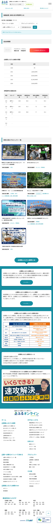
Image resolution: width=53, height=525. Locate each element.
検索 (35, 27)
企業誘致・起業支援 (34, 460)
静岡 (43, 504)
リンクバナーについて (34, 481)
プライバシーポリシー (34, 483)
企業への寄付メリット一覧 (9, 457)
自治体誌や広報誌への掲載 (9, 479)
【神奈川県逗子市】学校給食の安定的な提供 (12, 246)
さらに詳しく (26, 282)
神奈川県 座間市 (31, 193)
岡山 (26, 512)
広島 (29, 512)
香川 (26, 513)
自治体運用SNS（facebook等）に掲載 (12, 476)
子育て (11, 167)
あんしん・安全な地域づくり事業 (35, 190)
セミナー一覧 (32, 446)
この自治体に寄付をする (39, 50)
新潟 (34, 502)
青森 (9, 502)
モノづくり (38, 167)
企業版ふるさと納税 (8, 423)
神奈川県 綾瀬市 (5, 167)
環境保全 (43, 167)
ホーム (4, 420)
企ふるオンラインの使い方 (9, 428)
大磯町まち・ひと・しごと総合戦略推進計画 (12, 190)
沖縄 (34, 515)
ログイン (5, 488)
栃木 (23, 502)
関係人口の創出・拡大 (31, 195)
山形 (12, 504)
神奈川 (26, 504)
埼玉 (29, 502)
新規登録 (5, 491)
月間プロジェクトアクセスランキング (38, 430)
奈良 (9, 513)
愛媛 (29, 513)
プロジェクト (32, 454)
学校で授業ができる (8, 469)
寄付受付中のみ (26, 27)
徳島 (23, 513)
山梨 (34, 504)
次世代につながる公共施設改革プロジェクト (37, 218)
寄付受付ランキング (44, 8)
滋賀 (9, 512)
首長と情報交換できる (8, 464)
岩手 (13, 502)
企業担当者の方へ (7, 435)
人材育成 (12, 193)
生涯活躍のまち (45, 193)
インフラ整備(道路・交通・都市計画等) (10, 195)
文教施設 (37, 221)
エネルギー (12, 223)
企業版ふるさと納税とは (9, 426)
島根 (23, 512)
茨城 (20, 502)
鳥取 (20, 512)
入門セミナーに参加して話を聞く (37, 437)
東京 (23, 504)
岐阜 (40, 504)
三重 (5, 512)
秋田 (9, 504)
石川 (40, 502)
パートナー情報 (33, 476)
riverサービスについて (8, 430)
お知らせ (30, 441)
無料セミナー (32, 444)
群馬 (26, 502)
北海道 (6, 502)
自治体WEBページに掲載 (9, 467)
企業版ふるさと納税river (10, 485)
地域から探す (26, 8)
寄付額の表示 (29, 4)
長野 (37, 504)
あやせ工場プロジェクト (33, 162)
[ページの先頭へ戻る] (48, 513)
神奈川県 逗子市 (5, 223)
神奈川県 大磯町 (5, 193)
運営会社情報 (32, 474)
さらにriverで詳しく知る (9, 440)
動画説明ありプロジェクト (35, 422)
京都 (12, 512)
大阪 (15, 512)
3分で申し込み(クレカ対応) (35, 425)
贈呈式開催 (6, 462)
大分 (34, 513)
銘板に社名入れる (7, 474)
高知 (20, 515)
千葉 (20, 504)
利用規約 (31, 486)
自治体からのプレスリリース (10, 481)
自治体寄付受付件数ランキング (36, 432)
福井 (43, 502)
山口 (20, 513)
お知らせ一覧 (32, 449)
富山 (37, 502)
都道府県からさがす (9, 498)
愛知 (34, 505)
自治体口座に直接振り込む (35, 427)
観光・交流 (32, 467)
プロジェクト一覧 (8, 8)
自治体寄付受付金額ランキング (36, 434)
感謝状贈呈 (6, 460)
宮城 (5, 504)
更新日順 (15, 20)
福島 (15, 504)
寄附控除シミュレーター (9, 438)
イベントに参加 (7, 472)
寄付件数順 (9, 20)
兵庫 (5, 513)
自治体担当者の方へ (8, 433)
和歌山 (12, 513)
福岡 (34, 512)
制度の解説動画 (33, 479)
